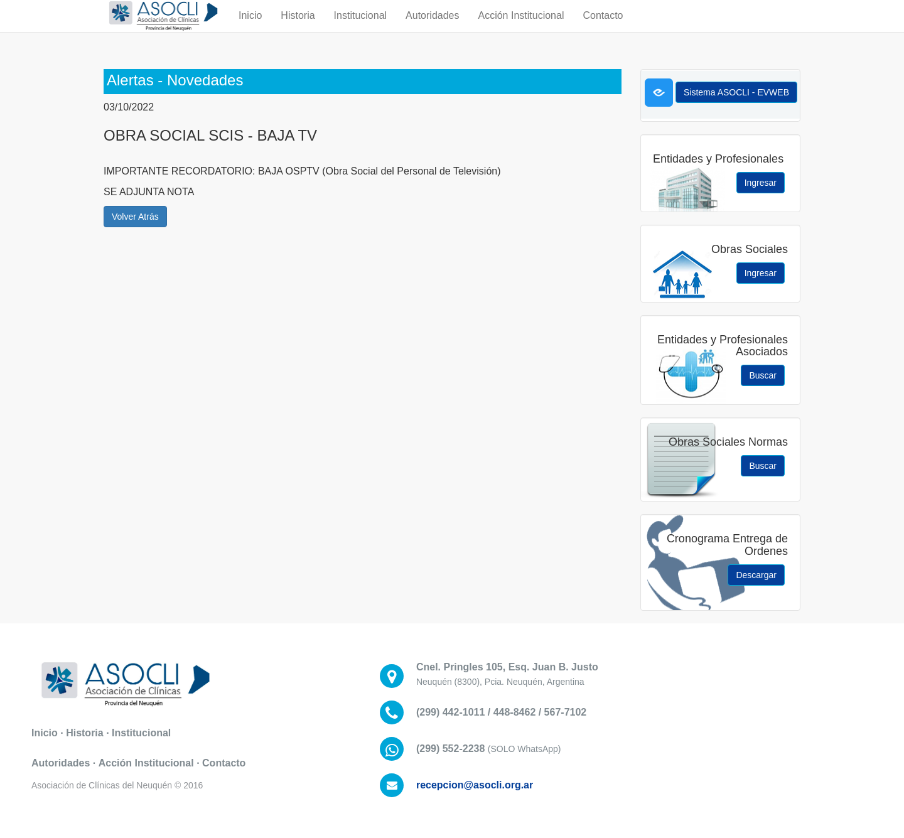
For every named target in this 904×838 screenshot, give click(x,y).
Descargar (756, 575)
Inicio (250, 28)
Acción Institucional (521, 28)
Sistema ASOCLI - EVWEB (736, 92)
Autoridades (432, 28)
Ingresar (761, 183)
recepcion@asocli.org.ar (474, 785)
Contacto (603, 28)
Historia (298, 28)
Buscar (763, 375)
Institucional (360, 28)
